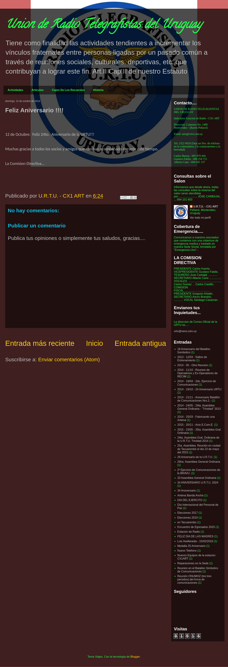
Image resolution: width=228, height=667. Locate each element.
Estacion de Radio (188, 531)
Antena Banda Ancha (190, 495)
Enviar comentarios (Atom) (69, 359)
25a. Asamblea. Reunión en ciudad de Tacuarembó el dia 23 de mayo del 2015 (198, 449)
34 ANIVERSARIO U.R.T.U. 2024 (197, 482)
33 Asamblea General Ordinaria (196, 477)
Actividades (15, 90)
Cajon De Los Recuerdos (68, 90)
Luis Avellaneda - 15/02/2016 (195, 541)
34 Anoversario (186, 490)
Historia (98, 90)
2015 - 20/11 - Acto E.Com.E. (195, 424)
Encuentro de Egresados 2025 (196, 527)
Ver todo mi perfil (200, 217)
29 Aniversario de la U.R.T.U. (195, 457)
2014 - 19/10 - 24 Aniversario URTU (199, 389)
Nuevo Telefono (187, 550)
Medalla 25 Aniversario (191, 545)
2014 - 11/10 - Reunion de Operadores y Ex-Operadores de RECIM (197, 373)
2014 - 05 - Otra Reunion (192, 365)
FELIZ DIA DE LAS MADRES (195, 536)
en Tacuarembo (186, 522)
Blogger (135, 656)
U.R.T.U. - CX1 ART (205, 206)
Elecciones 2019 (187, 517)
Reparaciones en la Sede (193, 563)
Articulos (38, 90)
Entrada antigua (140, 343)
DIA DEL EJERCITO (189, 500)
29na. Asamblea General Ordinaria (198, 461)
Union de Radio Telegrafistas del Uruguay (103, 25)
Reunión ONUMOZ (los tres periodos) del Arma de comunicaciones (194, 579)
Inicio (94, 343)
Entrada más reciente (39, 343)
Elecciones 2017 (187, 512)
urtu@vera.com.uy (185, 331)
